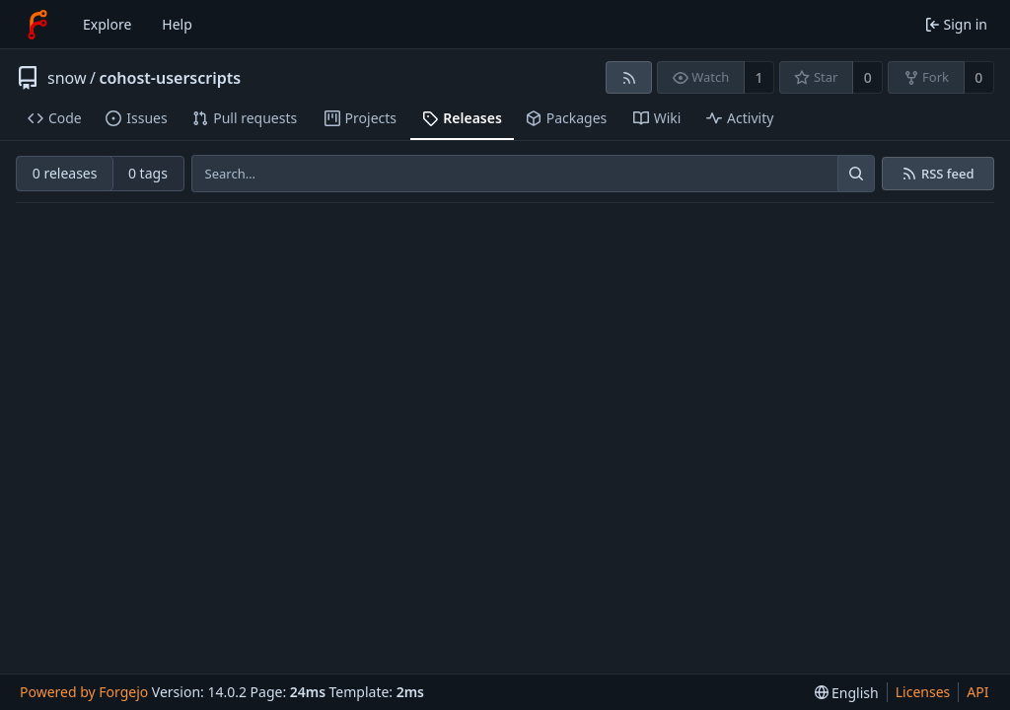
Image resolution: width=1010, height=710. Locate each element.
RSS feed (947, 174)
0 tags (148, 173)
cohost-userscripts (170, 78)
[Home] (37, 24)
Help (177, 24)
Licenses (923, 691)
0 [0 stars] (868, 77)
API (977, 691)
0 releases (65, 173)
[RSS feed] (629, 77)
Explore (107, 24)
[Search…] (856, 173)
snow (67, 78)
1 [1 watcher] (759, 77)
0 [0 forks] (978, 77)
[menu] (847, 692)
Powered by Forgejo (84, 691)
